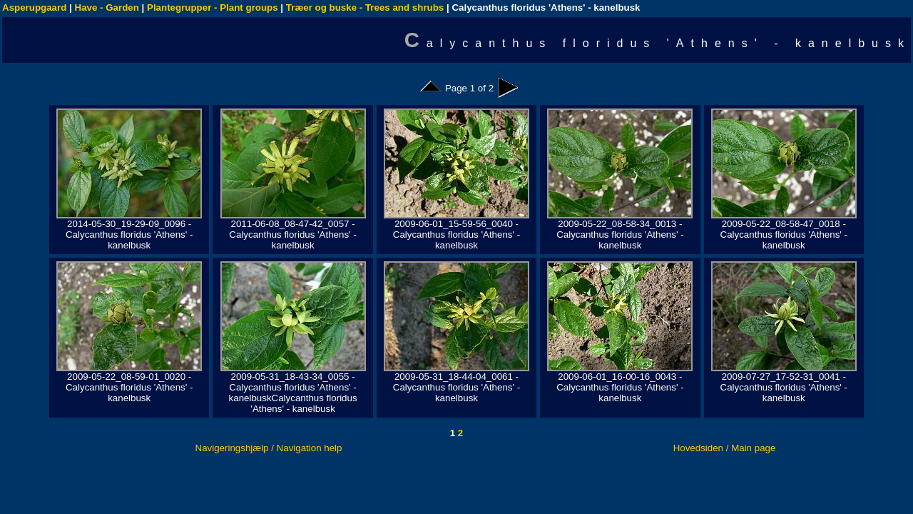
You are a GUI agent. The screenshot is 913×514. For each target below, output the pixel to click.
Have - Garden (107, 7)
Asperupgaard (34, 7)
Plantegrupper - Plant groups (212, 7)
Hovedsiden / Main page (724, 448)
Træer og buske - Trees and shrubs (365, 7)
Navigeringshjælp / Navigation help (268, 448)
